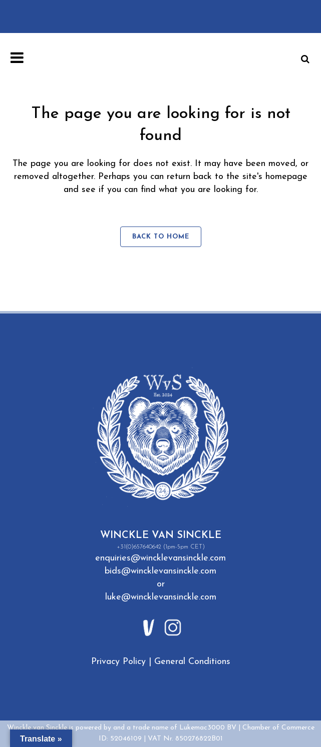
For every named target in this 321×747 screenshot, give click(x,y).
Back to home (160, 237)
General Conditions (192, 661)
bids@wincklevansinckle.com (160, 571)
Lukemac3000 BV (207, 728)
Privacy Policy (118, 661)
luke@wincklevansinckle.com (160, 597)
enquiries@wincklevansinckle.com (160, 558)
